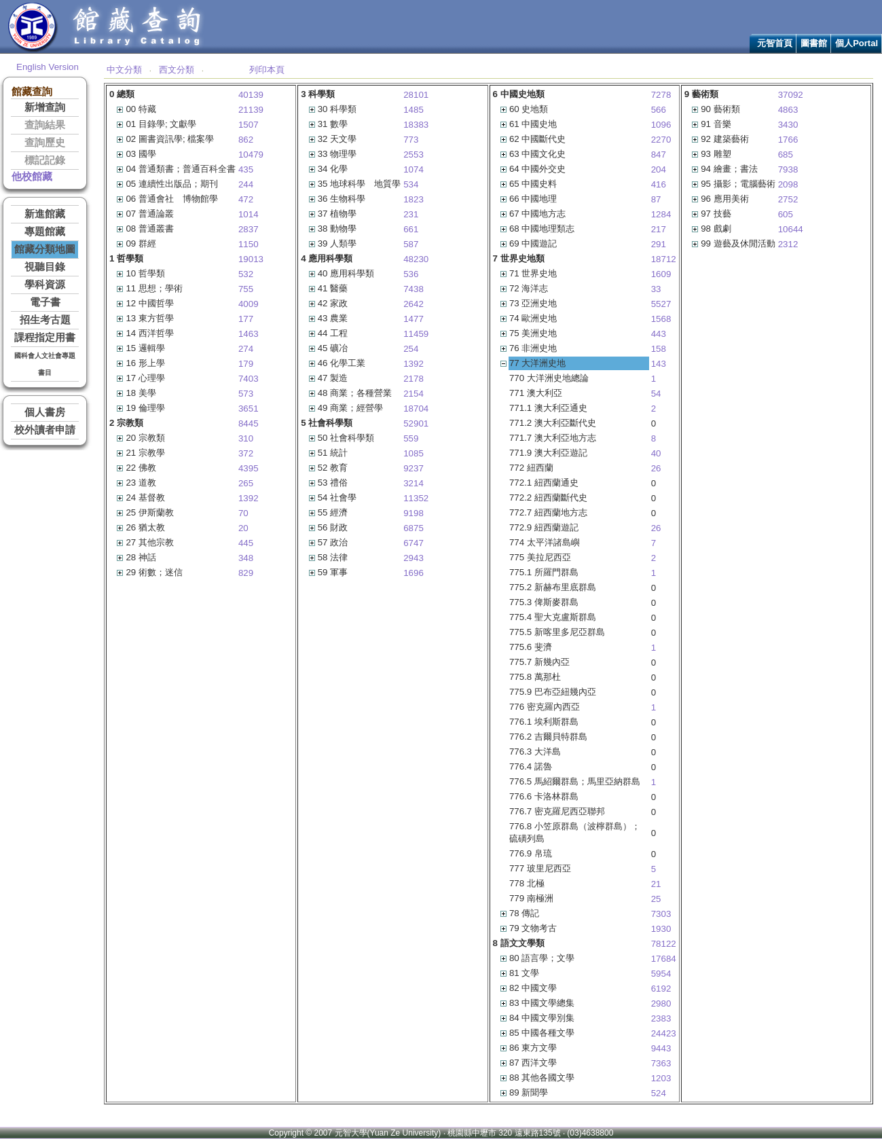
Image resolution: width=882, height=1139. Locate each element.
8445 (248, 423)
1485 (413, 110)
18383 (415, 125)
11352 (415, 498)
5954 (661, 974)
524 (658, 1093)
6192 (661, 988)
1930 (661, 929)
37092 (790, 95)
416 (658, 184)
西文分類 (176, 70)
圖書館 (814, 43)
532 (245, 274)
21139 (250, 110)
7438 (413, 289)
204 (658, 169)
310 (245, 438)
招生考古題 (45, 319)
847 (658, 154)
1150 (248, 244)
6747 (413, 543)
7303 (661, 914)
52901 (415, 423)
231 (410, 214)
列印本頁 (266, 70)
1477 (413, 319)
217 (658, 229)
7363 (661, 1063)
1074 (413, 169)
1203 (661, 1078)
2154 (413, 393)
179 (245, 364)
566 (658, 110)
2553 (413, 154)
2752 (788, 199)
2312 (788, 244)
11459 (415, 334)
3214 (413, 483)
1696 (413, 573)
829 (245, 573)
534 (410, 184)
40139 (250, 95)
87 (656, 199)
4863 (788, 110)
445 (245, 543)
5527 (661, 304)
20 (243, 528)
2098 (788, 184)
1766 (788, 139)
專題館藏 (44, 231)
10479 (250, 154)
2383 (661, 1018)
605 (785, 214)
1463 (248, 334)
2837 (248, 229)
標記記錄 (44, 160)
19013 (250, 259)
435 (245, 169)
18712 (663, 259)
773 (410, 139)
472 (245, 199)
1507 (248, 125)
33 (656, 289)
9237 (413, 468)
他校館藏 (32, 176)
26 (656, 468)
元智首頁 (774, 43)
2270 (661, 139)
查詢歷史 (44, 142)
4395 (248, 468)
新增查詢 (44, 107)
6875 (413, 528)
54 (656, 393)
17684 (663, 959)
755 (245, 289)
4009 (248, 304)
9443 (661, 1048)
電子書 (45, 302)
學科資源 (44, 284)
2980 (661, 1003)
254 (410, 349)
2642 (413, 304)
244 (245, 184)
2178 (413, 379)
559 (410, 438)
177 (245, 319)
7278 (661, 95)
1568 (661, 319)
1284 (661, 214)
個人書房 (44, 412)
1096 (661, 125)
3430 (788, 125)
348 (245, 558)
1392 (248, 498)
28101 (415, 95)
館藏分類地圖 (44, 249)
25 (656, 899)
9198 (413, 513)
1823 (413, 199)
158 (658, 349)
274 (245, 349)
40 (656, 453)
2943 (413, 558)
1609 (661, 274)
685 (785, 154)
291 (658, 244)
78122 (663, 944)
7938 (788, 169)
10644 (790, 229)
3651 (248, 408)
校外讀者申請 (44, 429)
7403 (248, 379)
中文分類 (124, 70)
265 (245, 483)
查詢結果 (44, 125)
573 (245, 393)
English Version (47, 67)
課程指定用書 (44, 337)
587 (410, 244)
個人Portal (856, 43)
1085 (413, 453)
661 (410, 229)
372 (245, 453)
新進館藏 (44, 214)
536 (410, 274)
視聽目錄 (44, 266)
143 (658, 364)
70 (243, 513)
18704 (415, 408)
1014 (248, 214)
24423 (663, 1033)
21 (656, 884)
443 (658, 334)
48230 (415, 259)
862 (245, 139)
